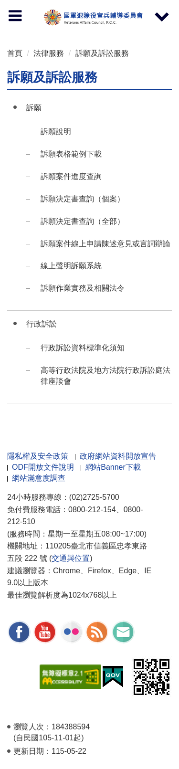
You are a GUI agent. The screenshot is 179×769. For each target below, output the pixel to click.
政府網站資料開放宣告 (118, 456)
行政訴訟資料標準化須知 (83, 348)
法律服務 (48, 53)
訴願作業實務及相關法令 (83, 288)
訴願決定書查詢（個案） (83, 199)
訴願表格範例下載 (71, 154)
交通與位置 (71, 558)
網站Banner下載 (113, 467)
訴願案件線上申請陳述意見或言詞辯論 (105, 244)
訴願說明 (56, 131)
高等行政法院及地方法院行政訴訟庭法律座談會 (105, 375)
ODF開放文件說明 (43, 467)
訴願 (34, 108)
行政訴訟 (41, 324)
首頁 (14, 53)
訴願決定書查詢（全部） (83, 221)
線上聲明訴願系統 (71, 266)
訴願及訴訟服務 (102, 53)
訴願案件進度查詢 (71, 176)
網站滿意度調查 (38, 478)
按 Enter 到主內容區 (43, 6)
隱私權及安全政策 (37, 456)
